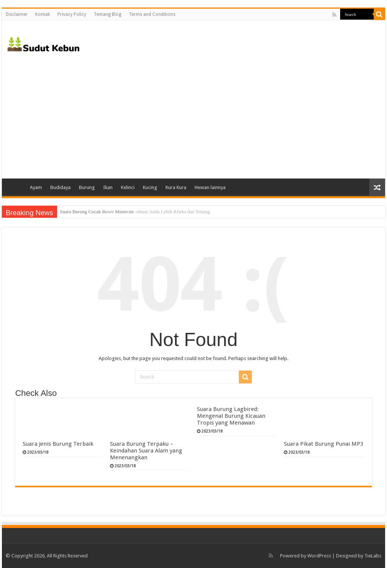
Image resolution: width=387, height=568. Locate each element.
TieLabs (372, 556)
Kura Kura (176, 187)
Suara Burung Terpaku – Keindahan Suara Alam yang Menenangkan (146, 450)
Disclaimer (17, 14)
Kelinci (128, 187)
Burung (87, 187)
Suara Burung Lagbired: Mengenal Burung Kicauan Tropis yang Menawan (231, 416)
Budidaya (60, 187)
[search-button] (379, 14)
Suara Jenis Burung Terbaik (58, 443)
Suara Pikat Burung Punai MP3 (323, 443)
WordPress (319, 556)
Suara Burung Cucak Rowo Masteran (96, 211)
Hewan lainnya (210, 187)
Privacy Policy (71, 14)
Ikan (108, 187)
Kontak (42, 14)
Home (15, 186)
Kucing (150, 187)
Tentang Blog (107, 14)
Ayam (36, 187)
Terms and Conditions (152, 14)
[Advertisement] (193, 114)
